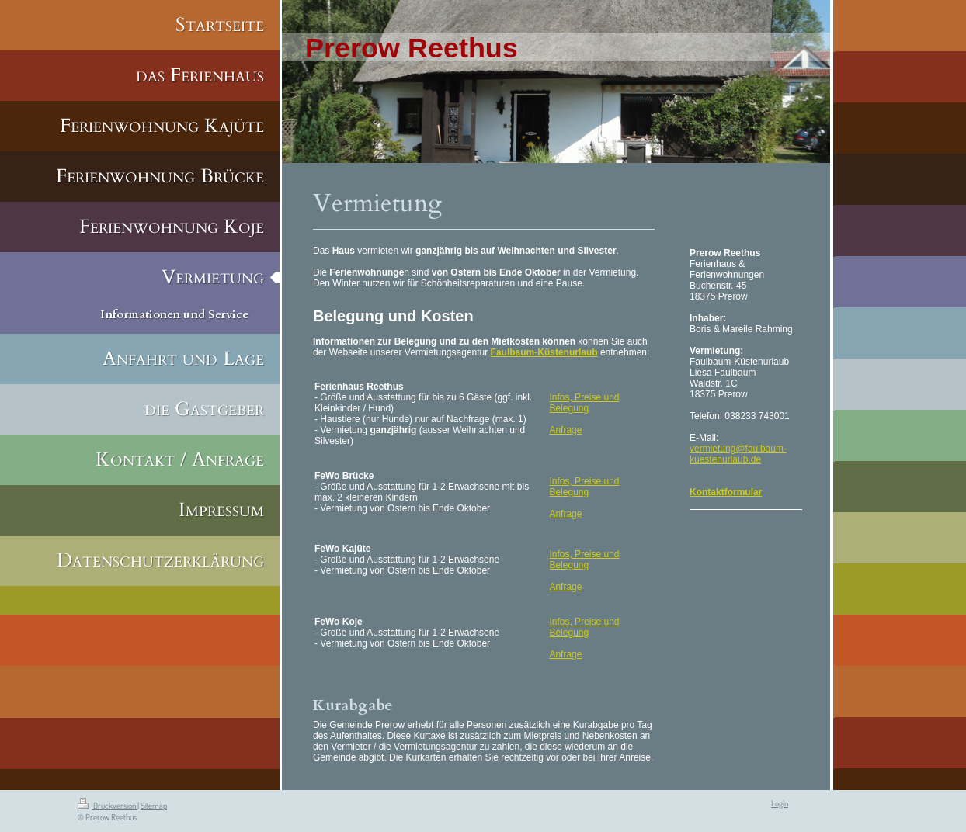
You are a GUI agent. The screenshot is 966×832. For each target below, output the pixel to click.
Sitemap (154, 805)
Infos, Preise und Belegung (584, 403)
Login (779, 803)
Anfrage (565, 430)
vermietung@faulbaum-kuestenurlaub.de (738, 454)
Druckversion (107, 805)
